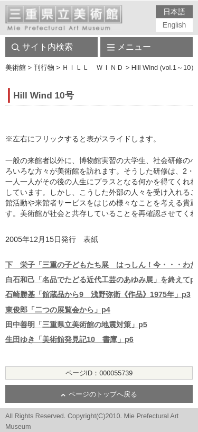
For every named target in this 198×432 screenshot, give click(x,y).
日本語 (174, 11)
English (174, 25)
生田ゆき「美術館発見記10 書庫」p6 (69, 339)
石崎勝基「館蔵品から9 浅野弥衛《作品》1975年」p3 (98, 294)
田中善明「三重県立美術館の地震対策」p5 (76, 324)
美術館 (15, 67)
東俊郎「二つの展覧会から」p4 (57, 309)
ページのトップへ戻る (103, 394)
